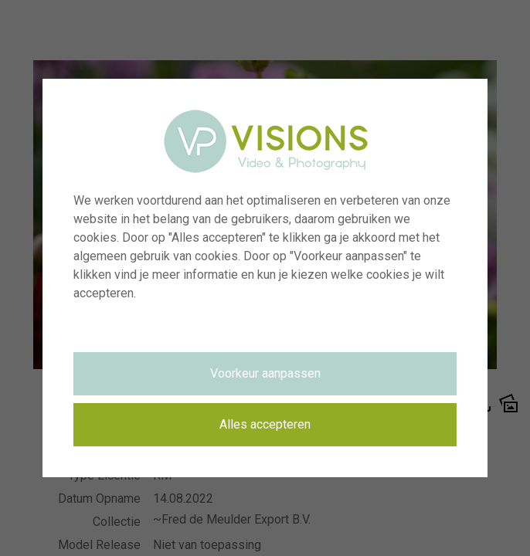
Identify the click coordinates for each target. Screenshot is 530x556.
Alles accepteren (265, 424)
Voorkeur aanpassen (265, 373)
